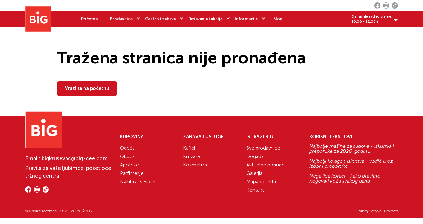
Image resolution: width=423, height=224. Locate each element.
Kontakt (255, 190)
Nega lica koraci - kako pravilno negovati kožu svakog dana (344, 179)
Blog (278, 18)
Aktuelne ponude (265, 165)
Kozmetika (195, 165)
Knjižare (191, 156)
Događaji (256, 156)
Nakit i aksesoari (137, 181)
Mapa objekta (261, 181)
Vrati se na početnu (87, 88)
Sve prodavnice (263, 148)
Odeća (127, 148)
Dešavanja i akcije (205, 18)
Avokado (391, 211)
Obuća (127, 156)
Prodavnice (121, 18)
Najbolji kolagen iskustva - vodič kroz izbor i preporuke (351, 164)
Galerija (254, 173)
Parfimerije (131, 173)
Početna (89, 18)
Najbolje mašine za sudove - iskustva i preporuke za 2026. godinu (351, 149)
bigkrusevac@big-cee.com (75, 158)
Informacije (246, 18)
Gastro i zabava (160, 18)
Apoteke (129, 165)
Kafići (189, 148)
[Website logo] (38, 19)
